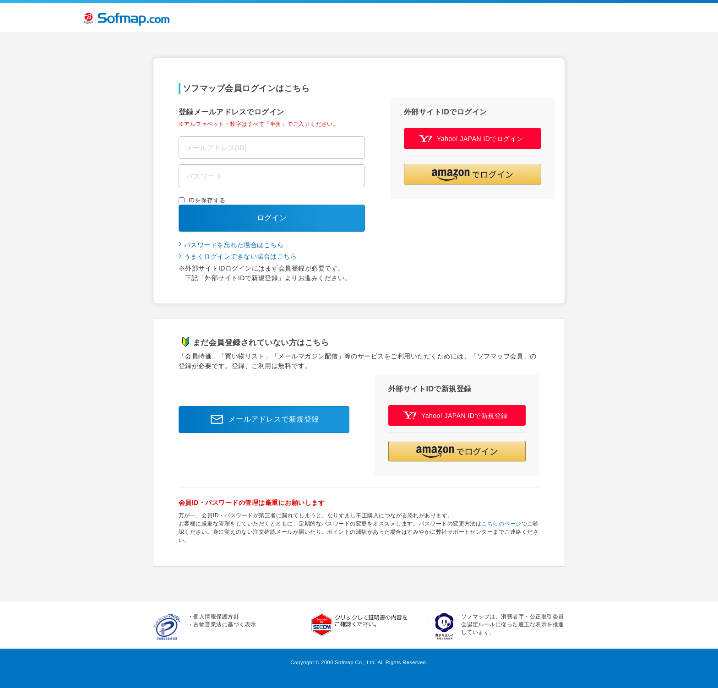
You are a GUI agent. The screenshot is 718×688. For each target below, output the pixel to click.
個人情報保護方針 (216, 616)
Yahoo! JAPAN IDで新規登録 (455, 415)
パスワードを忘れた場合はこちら (233, 245)
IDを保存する (207, 200)
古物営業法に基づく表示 (224, 624)
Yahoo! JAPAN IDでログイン (471, 138)
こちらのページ (501, 523)
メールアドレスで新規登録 (262, 419)
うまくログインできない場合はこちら (240, 256)
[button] (472, 174)
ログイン (272, 218)
